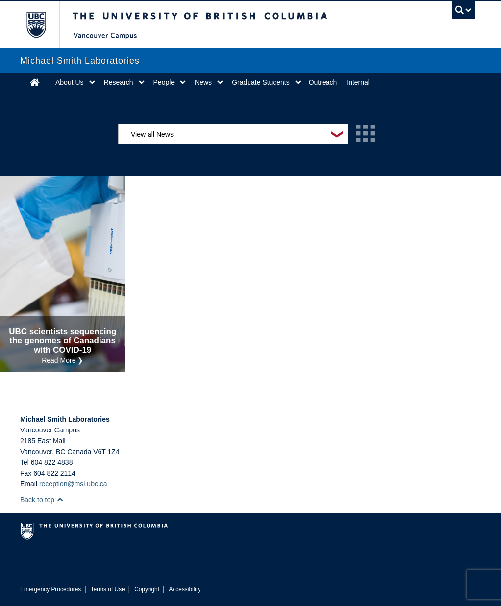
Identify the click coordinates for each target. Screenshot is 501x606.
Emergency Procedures (50, 589)
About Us (69, 82)
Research (118, 82)
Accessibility (184, 589)
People (164, 82)
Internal (358, 82)
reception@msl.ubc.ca (73, 484)
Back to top (42, 500)
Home (35, 82)
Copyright (146, 589)
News (203, 82)
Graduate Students (261, 82)
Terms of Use (108, 589)
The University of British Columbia (43, 24)
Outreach (323, 82)
